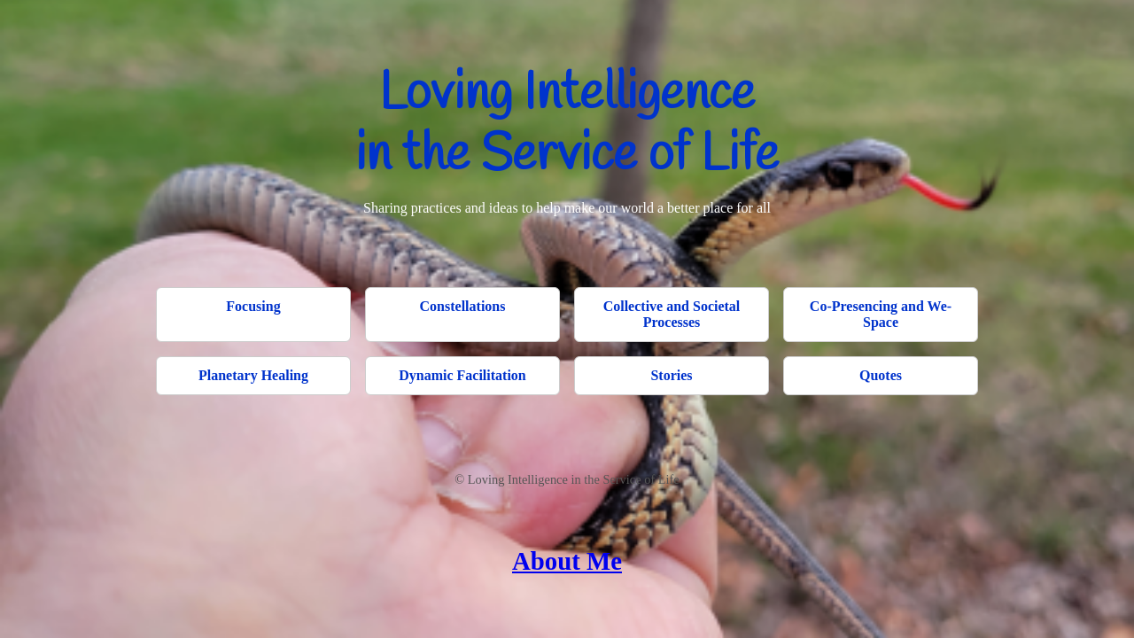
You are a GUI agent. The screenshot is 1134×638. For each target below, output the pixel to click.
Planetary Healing (253, 375)
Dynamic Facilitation (462, 375)
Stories (671, 375)
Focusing (253, 306)
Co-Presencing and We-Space (880, 314)
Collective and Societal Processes (672, 314)
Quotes (880, 375)
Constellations (463, 306)
